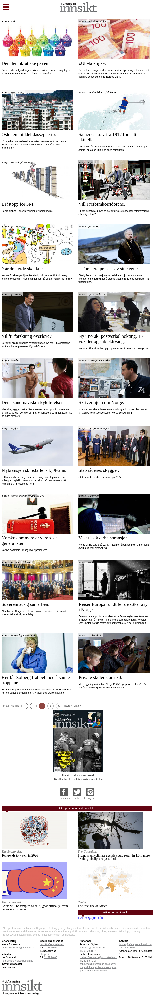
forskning (16, 226)
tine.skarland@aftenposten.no (17, 960)
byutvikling (17, 92)
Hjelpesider (46, 954)
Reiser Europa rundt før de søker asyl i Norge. (114, 607)
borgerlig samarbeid (23, 635)
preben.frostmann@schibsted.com (98, 957)
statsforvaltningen (98, 428)
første (6, 705)
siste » (77, 705)
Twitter (77, 798)
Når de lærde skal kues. (24, 268)
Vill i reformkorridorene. (101, 204)
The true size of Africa (92, 906)
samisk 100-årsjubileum (102, 92)
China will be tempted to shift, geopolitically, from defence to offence (35, 907)
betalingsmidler (97, 21)
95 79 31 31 (90, 950)
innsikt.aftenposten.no (52, 944)
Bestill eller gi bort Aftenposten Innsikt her (78, 779)
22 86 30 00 (129, 947)
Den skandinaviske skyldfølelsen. (33, 402)
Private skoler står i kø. (100, 677)
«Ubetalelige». (92, 63)
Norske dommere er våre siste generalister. (30, 540)
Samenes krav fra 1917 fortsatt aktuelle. (107, 137)
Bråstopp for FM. (18, 204)
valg (13, 21)
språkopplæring (97, 294)
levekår (15, 360)
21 (50, 947)
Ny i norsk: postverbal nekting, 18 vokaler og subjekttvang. (111, 339)
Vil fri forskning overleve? (27, 336)
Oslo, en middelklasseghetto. (29, 134)
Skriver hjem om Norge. (101, 402)
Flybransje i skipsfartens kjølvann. (34, 470)
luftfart (15, 428)
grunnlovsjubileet (21, 562)
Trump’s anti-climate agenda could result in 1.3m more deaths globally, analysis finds (114, 857)
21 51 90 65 (50, 957)
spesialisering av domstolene (27, 495)
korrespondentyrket (99, 360)
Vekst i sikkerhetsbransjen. (103, 537)
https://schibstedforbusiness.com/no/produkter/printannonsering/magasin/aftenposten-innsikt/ (98, 967)
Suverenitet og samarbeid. (26, 604)
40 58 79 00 (90, 960)
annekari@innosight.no (92, 947)
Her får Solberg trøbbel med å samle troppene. (36, 680)
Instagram (89, 798)
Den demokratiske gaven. (25, 63)
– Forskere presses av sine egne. (108, 268)
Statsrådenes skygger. (99, 470)
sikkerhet (93, 495)
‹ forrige (15, 705)
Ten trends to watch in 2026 (20, 855)
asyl (90, 562)
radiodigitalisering (22, 162)
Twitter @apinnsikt (90, 917)
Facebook (64, 798)
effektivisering (96, 162)
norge (5, 21)
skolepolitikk (95, 635)
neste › (68, 705)
